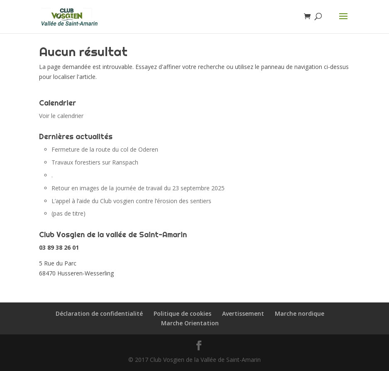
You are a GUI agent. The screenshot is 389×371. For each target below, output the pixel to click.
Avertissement (243, 313)
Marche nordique (299, 313)
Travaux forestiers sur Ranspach (94, 162)
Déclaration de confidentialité (99, 313)
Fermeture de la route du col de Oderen (104, 149)
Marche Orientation (190, 323)
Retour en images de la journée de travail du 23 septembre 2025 (138, 188)
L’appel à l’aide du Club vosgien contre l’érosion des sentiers (131, 201)
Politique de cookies (182, 313)
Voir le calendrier (61, 116)
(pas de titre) (68, 213)
